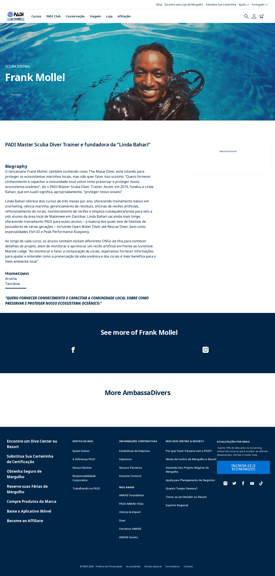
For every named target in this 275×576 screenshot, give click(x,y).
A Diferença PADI (83, 459)
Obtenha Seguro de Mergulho (24, 474)
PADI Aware (126, 487)
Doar (122, 520)
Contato (188, 566)
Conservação (75, 16)
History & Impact (130, 512)
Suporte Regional (177, 505)
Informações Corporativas (138, 441)
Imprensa (125, 459)
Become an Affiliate (25, 520)
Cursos (36, 16)
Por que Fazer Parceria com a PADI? (189, 451)
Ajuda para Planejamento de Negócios (190, 480)
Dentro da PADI (82, 441)
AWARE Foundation (131, 495)
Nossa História (82, 467)
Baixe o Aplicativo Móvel (29, 511)
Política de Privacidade (109, 566)
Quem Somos (81, 451)
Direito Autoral (152, 566)
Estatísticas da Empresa (134, 451)
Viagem (95, 16)
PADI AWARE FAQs (131, 504)
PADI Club (53, 16)
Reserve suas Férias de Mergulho (27, 489)
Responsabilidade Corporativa (84, 478)
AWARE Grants (128, 537)
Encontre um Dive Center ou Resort (32, 444)
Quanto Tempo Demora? (182, 488)
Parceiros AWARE (130, 529)
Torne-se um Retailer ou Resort (186, 497)
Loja (109, 16)
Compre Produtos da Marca (31, 501)
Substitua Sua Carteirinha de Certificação (30, 459)
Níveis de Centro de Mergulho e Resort (191, 459)
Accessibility (133, 566)
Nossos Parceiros (130, 467)
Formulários (172, 566)
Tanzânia (16, 94)
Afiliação (124, 16)
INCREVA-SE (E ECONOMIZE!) (243, 467)
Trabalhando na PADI (86, 488)
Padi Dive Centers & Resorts (185, 441)
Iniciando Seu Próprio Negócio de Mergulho (187, 470)
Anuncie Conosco (130, 476)
